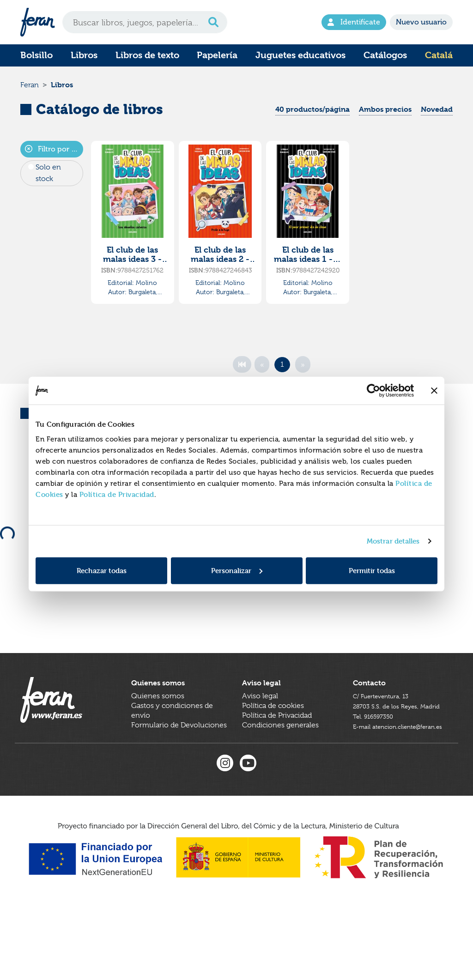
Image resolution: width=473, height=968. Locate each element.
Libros (84, 55)
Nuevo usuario (421, 22)
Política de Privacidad (116, 494)
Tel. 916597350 (378, 762)
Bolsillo (36, 55)
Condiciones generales (280, 762)
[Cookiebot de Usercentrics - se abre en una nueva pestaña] (373, 391)
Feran (29, 89)
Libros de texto (147, 55)
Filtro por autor (54, 158)
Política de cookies (273, 743)
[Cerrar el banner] (434, 390)
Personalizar (236, 570)
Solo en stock (48, 182)
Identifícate (353, 22)
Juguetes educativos (300, 55)
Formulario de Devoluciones (179, 762)
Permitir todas (372, 570)
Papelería (217, 55)
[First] (242, 374)
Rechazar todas (102, 570)
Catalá (439, 55)
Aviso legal (260, 733)
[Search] (144, 22)
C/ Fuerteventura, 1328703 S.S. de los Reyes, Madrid (392, 743)
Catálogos (385, 55)
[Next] (302, 374)
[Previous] (262, 374)
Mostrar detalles (393, 541)
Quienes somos (157, 733)
